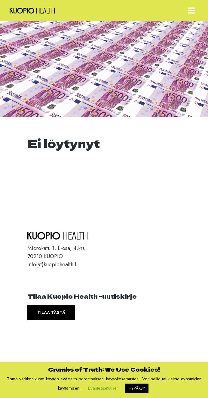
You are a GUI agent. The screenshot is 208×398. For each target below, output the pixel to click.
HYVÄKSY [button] (137, 388)
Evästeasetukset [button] (103, 388)
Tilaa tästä (51, 312)
